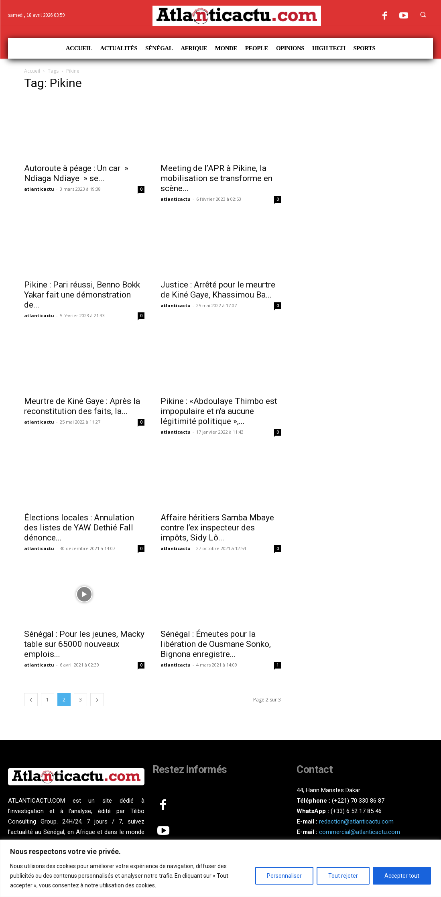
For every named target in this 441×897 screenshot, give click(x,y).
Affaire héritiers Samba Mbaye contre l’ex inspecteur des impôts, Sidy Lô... (217, 527)
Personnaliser (284, 876)
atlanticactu (39, 189)
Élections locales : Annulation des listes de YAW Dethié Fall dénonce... (79, 527)
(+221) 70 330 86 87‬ (358, 800)
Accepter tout (401, 876)
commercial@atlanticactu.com (359, 832)
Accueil (32, 70)
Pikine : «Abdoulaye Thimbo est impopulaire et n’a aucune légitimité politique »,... (219, 411)
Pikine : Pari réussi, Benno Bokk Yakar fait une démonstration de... (82, 295)
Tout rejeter (343, 876)
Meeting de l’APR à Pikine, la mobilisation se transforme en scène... (216, 178)
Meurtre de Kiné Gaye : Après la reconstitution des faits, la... (82, 406)
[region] (220, 868)
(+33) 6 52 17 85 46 (356, 811)
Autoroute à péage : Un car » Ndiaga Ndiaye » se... (76, 173)
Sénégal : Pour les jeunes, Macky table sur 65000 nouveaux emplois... (84, 644)
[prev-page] (31, 699)
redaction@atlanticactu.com (356, 821)
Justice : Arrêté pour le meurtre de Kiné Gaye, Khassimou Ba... (218, 290)
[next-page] (97, 699)
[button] (423, 14)
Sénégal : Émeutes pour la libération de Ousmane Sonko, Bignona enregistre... (216, 644)
